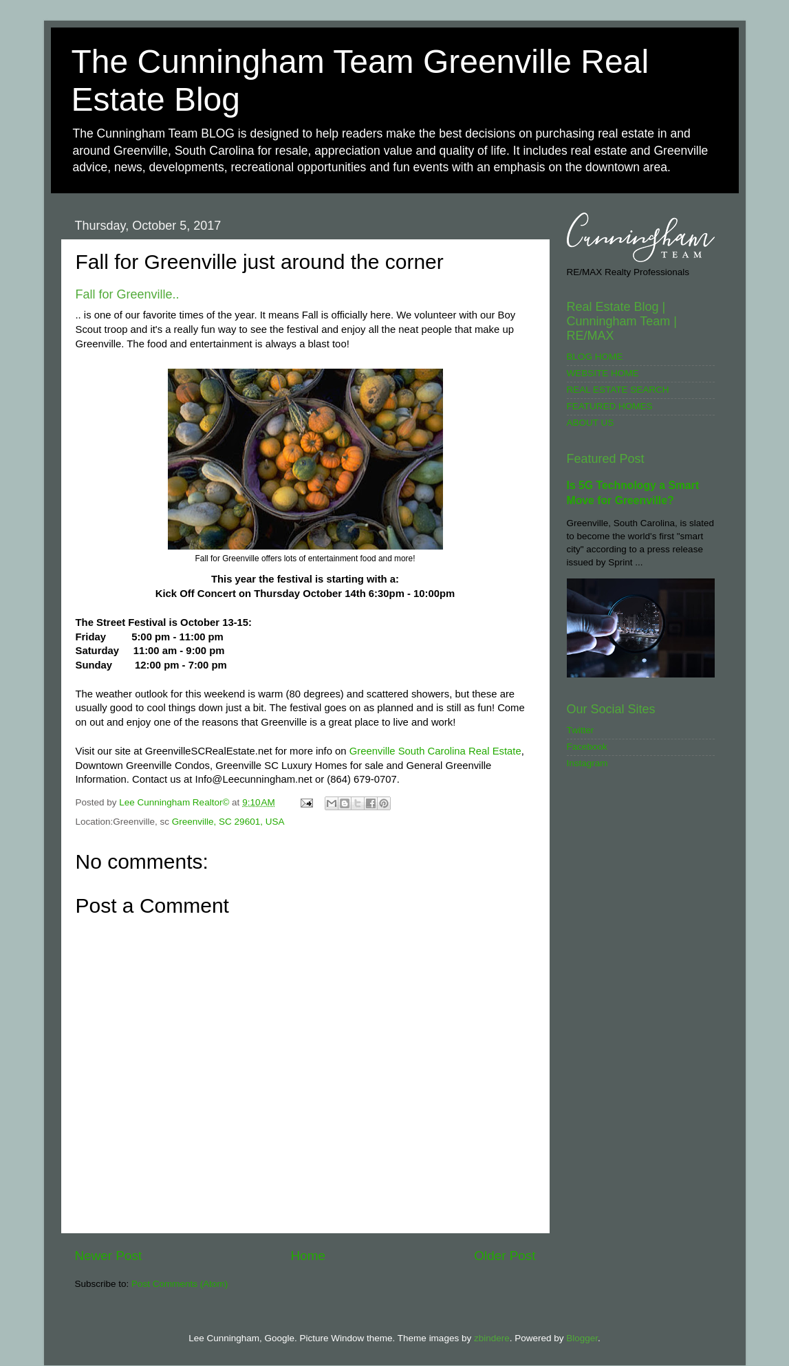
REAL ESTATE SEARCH (618, 389)
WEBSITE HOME (603, 373)
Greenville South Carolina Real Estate (435, 751)
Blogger (582, 1338)
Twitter (580, 730)
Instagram (587, 763)
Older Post (504, 1255)
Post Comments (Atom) (179, 1284)
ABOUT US (590, 423)
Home (308, 1255)
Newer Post (108, 1255)
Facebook (587, 746)
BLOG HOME (595, 356)
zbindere (492, 1338)
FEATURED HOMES (610, 406)
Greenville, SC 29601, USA (228, 821)
